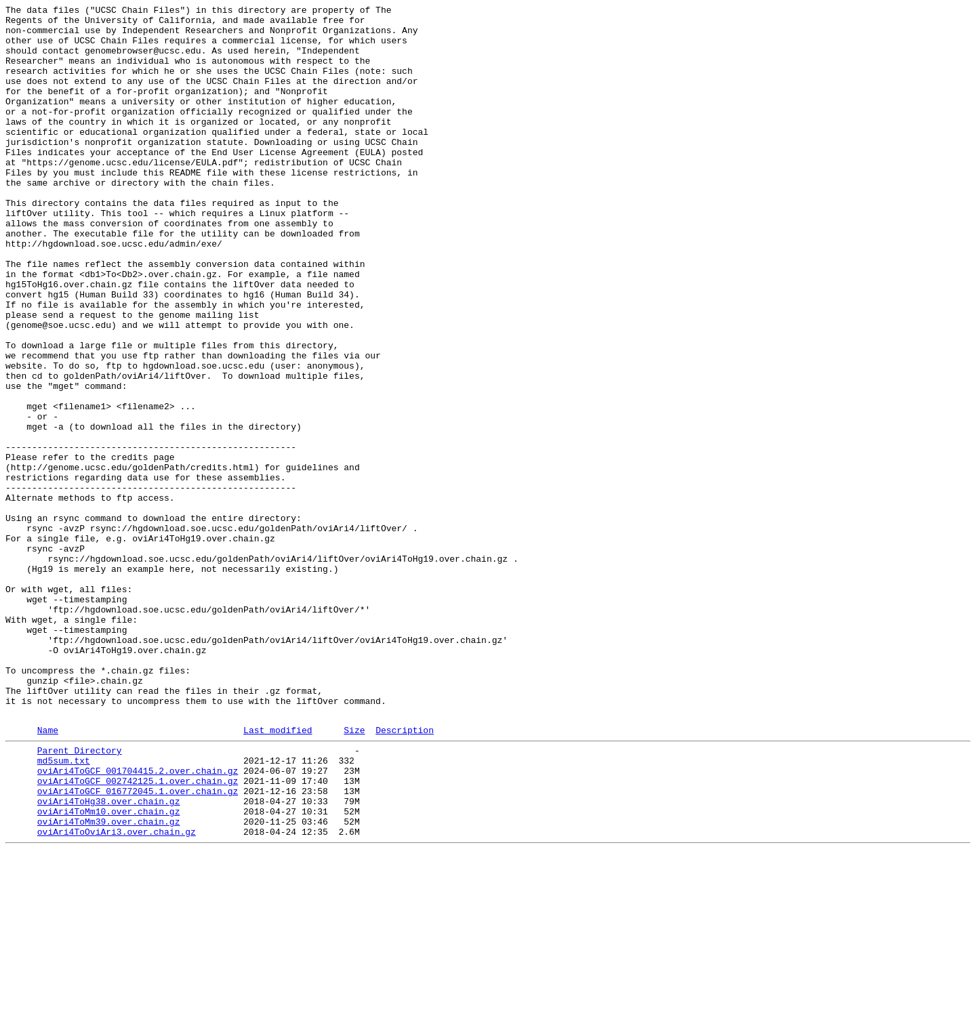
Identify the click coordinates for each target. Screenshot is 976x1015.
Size (354, 874)
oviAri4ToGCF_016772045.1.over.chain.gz (137, 945)
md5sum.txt (63, 909)
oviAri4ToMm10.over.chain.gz (108, 970)
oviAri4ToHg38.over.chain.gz (108, 957)
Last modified (277, 874)
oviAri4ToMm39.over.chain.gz (108, 982)
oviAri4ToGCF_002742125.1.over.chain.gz (137, 933)
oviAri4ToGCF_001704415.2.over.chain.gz (137, 921)
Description (404, 874)
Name (47, 874)
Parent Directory (79, 896)
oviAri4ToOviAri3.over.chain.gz (116, 994)
